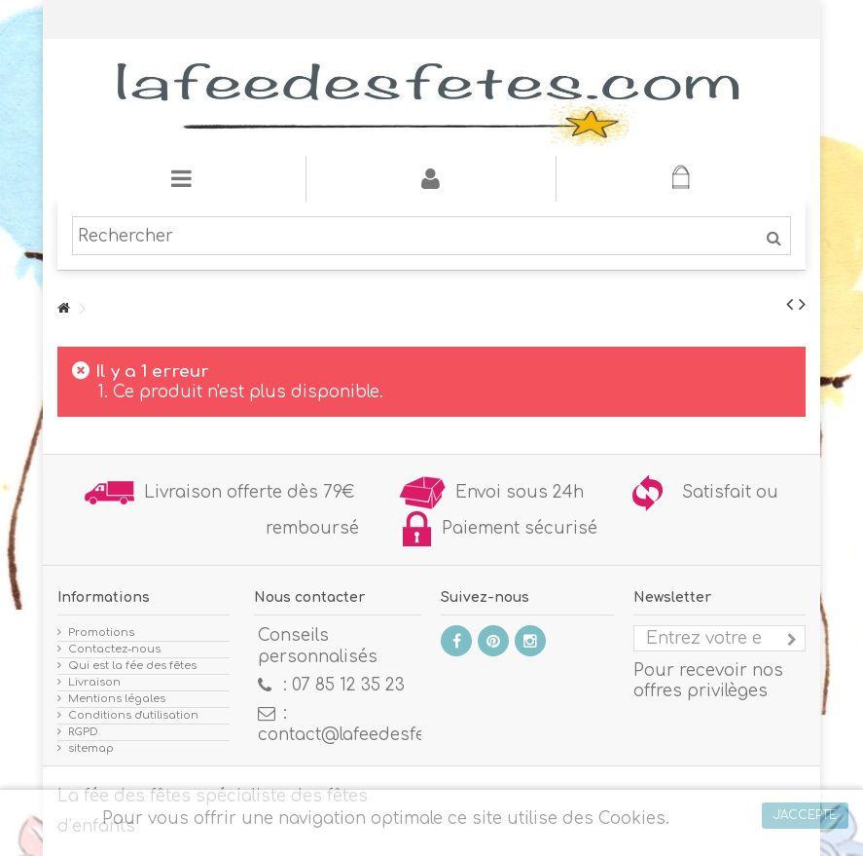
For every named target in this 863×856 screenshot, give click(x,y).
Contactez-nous (114, 649)
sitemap (91, 748)
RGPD (83, 731)
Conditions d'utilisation (133, 715)
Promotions (101, 632)
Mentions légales (116, 698)
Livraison (94, 682)
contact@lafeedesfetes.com (374, 735)
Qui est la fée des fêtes (132, 665)
